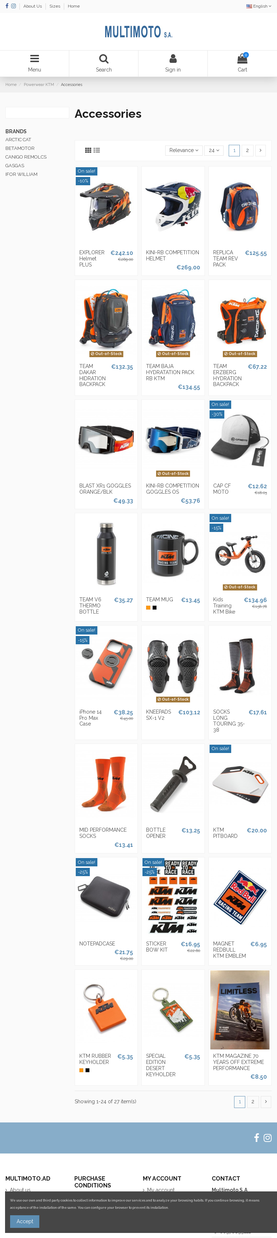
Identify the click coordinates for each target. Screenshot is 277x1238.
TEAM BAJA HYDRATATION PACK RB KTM (170, 372)
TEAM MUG (159, 599)
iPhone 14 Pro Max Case (90, 718)
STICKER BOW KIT (157, 947)
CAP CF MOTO (222, 489)
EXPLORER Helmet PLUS (92, 259)
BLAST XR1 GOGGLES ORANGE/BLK (105, 489)
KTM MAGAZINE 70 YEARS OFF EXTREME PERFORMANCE (238, 1062)
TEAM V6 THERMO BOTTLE (90, 606)
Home (74, 6)
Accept (25, 1221)
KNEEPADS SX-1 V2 (158, 715)
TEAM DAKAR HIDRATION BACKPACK (92, 375)
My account (161, 1190)
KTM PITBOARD (225, 833)
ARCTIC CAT (18, 139)
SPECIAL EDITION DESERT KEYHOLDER (161, 1065)
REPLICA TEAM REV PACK (225, 259)
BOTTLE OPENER (156, 833)
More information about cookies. (195, 1207)
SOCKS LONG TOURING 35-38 (229, 721)
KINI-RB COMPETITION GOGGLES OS (172, 489)
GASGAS (14, 165)
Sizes (55, 6)
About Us (33, 6)
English (259, 6)
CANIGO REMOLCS (26, 157)
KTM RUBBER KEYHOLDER (95, 1059)
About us (20, 1190)
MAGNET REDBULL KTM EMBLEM (229, 950)
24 (214, 150)
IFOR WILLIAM (21, 174)
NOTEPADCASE (97, 944)
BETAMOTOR (20, 148)
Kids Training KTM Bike (224, 606)
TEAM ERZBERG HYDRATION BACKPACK (227, 375)
